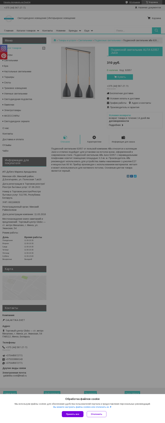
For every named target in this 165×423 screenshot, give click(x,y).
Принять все (72, 414)
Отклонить (96, 414)
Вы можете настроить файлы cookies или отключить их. (81, 407)
